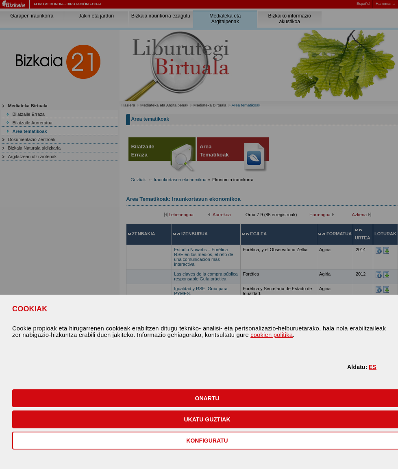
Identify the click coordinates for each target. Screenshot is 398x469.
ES (372, 367)
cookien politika (271, 335)
